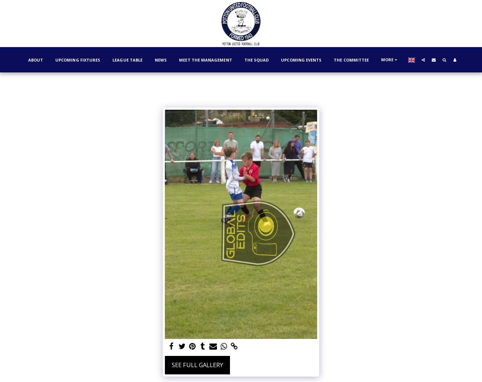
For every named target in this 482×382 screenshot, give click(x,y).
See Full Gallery (197, 365)
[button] (423, 60)
